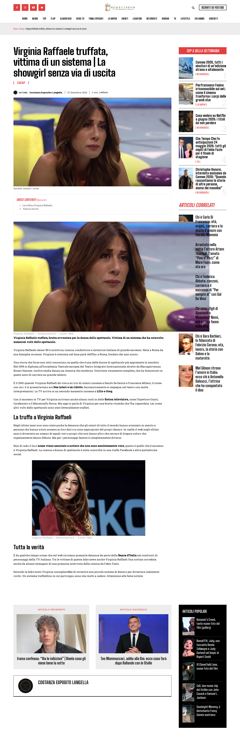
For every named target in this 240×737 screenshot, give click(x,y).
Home (15, 28)
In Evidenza (202, 74)
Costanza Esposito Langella (45, 92)
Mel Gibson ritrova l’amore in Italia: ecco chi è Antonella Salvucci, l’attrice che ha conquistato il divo (209, 379)
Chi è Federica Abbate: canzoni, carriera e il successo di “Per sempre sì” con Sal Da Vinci (208, 287)
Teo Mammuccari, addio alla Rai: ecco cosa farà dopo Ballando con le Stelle (134, 661)
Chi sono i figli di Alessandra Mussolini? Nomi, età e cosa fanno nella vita (207, 317)
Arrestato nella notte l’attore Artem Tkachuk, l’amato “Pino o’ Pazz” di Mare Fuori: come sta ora (209, 255)
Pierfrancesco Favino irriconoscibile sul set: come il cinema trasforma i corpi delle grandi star (211, 92)
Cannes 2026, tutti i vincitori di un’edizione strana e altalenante (211, 66)
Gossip (21, 28)
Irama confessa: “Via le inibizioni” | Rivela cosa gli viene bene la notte (51, 661)
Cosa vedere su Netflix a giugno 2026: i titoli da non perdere (211, 119)
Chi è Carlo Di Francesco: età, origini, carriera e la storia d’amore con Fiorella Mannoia (209, 226)
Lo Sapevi (201, 104)
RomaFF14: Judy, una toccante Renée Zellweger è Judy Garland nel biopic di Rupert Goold (208, 648)
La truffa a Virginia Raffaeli (37, 205)
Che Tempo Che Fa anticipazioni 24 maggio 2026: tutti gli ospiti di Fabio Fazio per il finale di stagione (211, 148)
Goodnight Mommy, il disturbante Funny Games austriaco (208, 711)
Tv (198, 162)
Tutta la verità (30, 208)
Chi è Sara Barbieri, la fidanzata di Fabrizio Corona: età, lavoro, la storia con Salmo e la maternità (209, 347)
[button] (193, 8)
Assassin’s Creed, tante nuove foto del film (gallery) (208, 623)
